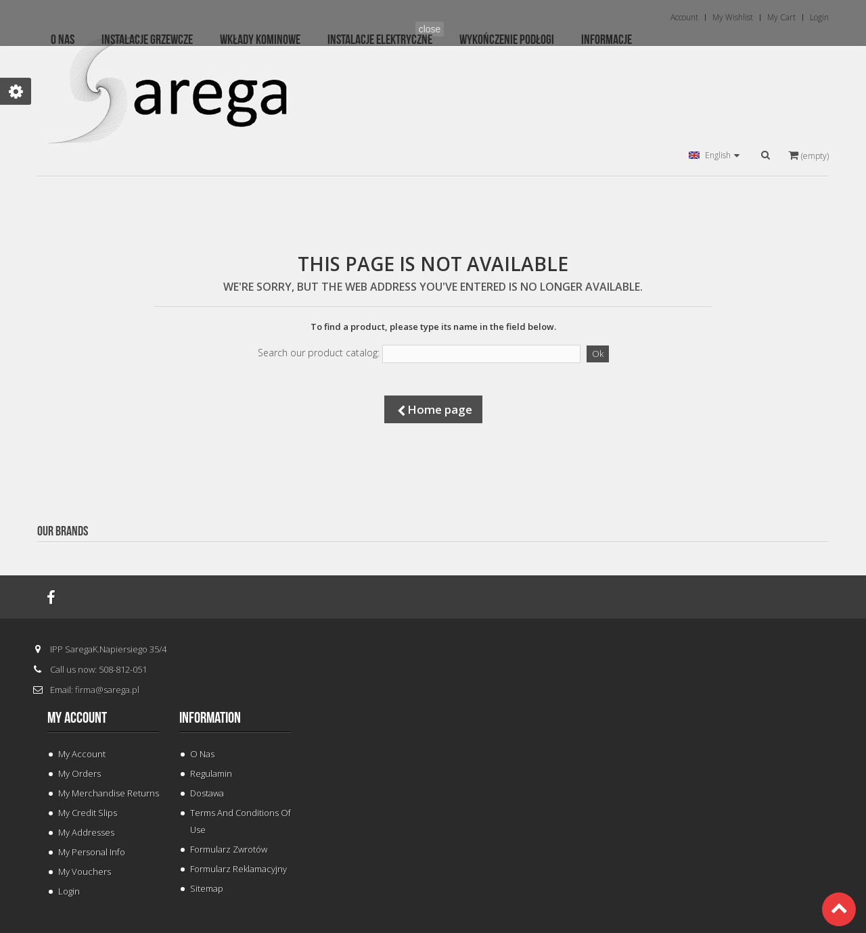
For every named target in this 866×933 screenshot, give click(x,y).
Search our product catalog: (319, 353)
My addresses (86, 832)
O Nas (202, 754)
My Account (82, 754)
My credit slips (87, 813)
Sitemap (206, 888)
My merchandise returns (108, 793)
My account (77, 718)
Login (69, 891)
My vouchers (84, 871)
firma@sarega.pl (107, 690)
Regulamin (211, 773)
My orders (79, 773)
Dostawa (207, 793)
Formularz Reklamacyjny (238, 869)
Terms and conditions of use (240, 821)
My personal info (91, 852)
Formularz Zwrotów (228, 849)
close (430, 29)
